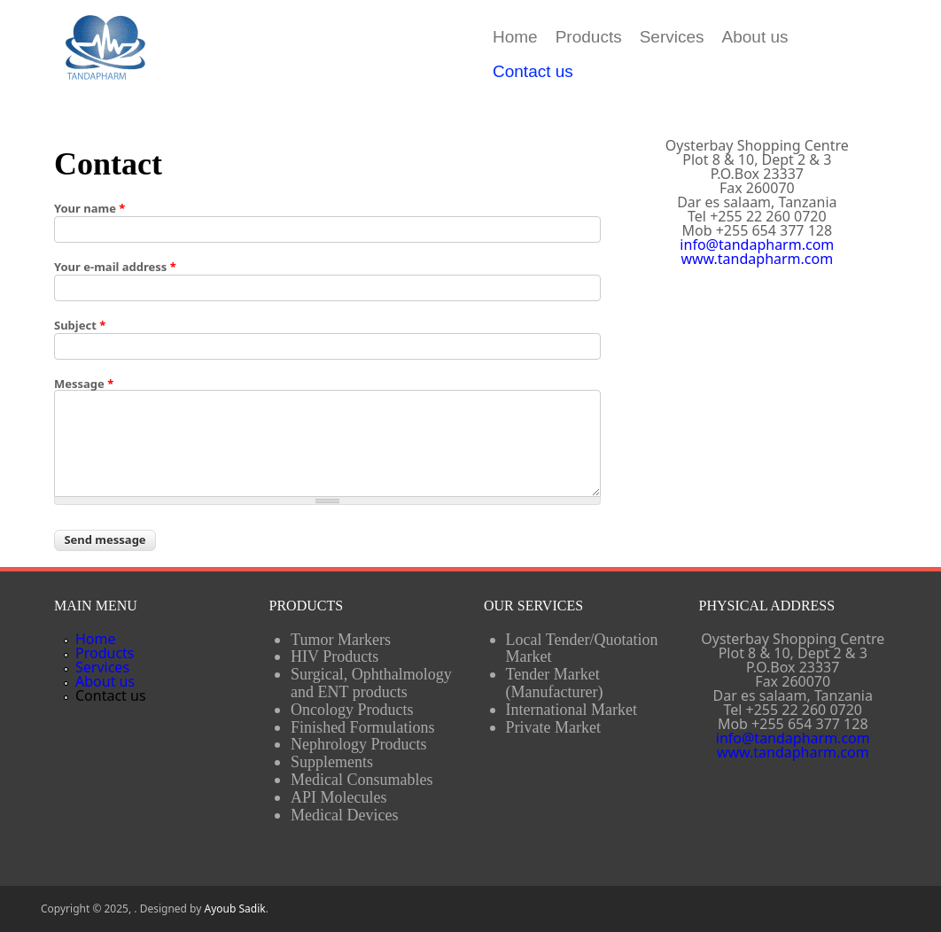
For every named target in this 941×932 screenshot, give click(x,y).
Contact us (533, 71)
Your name (89, 208)
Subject (79, 325)
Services (672, 36)
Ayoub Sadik (234, 908)
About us (755, 36)
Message (83, 384)
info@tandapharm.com (757, 244)
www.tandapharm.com (756, 258)
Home (515, 36)
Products (589, 36)
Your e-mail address (115, 267)
